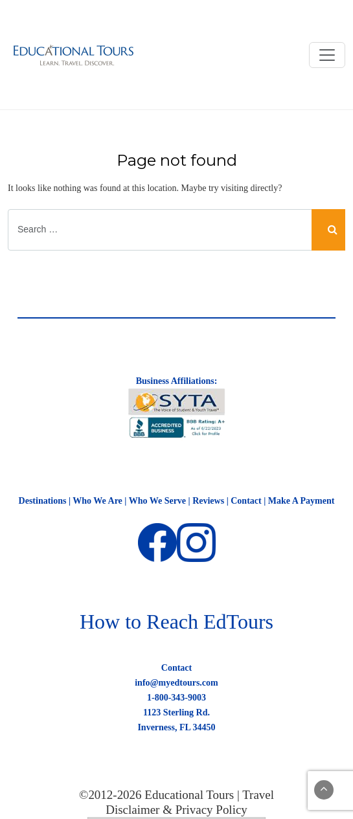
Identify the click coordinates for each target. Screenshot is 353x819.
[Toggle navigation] (327, 55)
